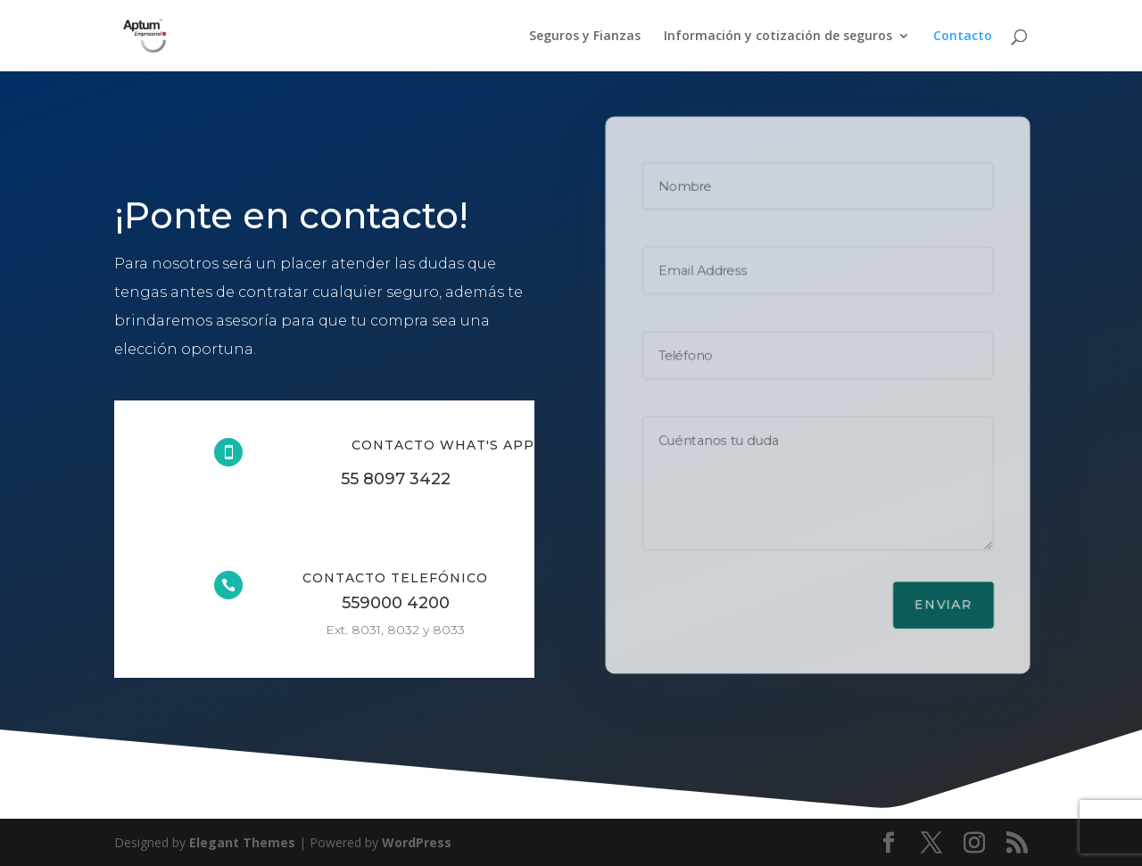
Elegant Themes (242, 842)
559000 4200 (396, 603)
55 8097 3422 (396, 479)
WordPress (416, 842)
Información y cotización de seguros (778, 36)
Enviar (944, 606)
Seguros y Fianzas (585, 36)
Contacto (962, 36)
